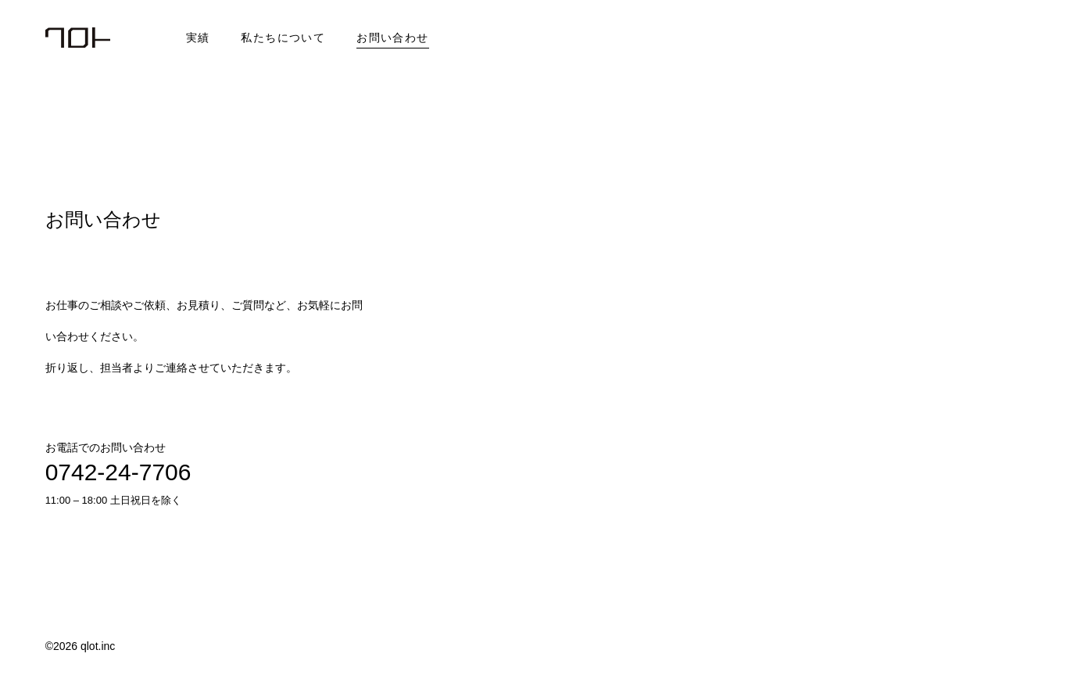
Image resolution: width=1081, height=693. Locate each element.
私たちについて (283, 37)
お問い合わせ (392, 37)
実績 (198, 37)
